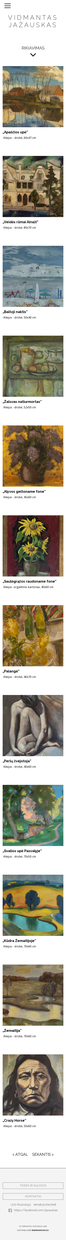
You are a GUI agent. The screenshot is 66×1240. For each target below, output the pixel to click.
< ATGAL (20, 1154)
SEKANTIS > (43, 1154)
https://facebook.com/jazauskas (33, 1210)
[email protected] (45, 1204)
